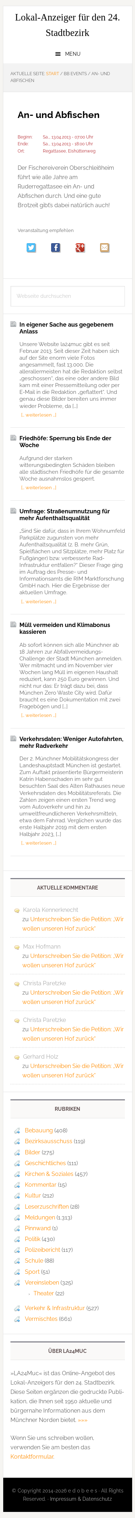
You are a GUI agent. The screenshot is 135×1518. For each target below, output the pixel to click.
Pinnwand (38, 1228)
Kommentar (41, 1184)
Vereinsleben (42, 1282)
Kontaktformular (31, 1456)
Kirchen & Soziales (49, 1174)
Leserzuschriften (47, 1206)
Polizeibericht (42, 1249)
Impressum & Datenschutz (81, 1499)
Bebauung (39, 1130)
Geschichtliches (45, 1163)
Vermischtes (41, 1318)
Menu (73, 54)
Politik (32, 1239)
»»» (82, 1420)
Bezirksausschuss (48, 1141)
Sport (32, 1271)
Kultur (33, 1195)
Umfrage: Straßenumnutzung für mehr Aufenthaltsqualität (64, 515)
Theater (43, 1293)
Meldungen (40, 1217)
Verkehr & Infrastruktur (55, 1308)
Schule (34, 1260)
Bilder (32, 1152)
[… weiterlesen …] (38, 415)
